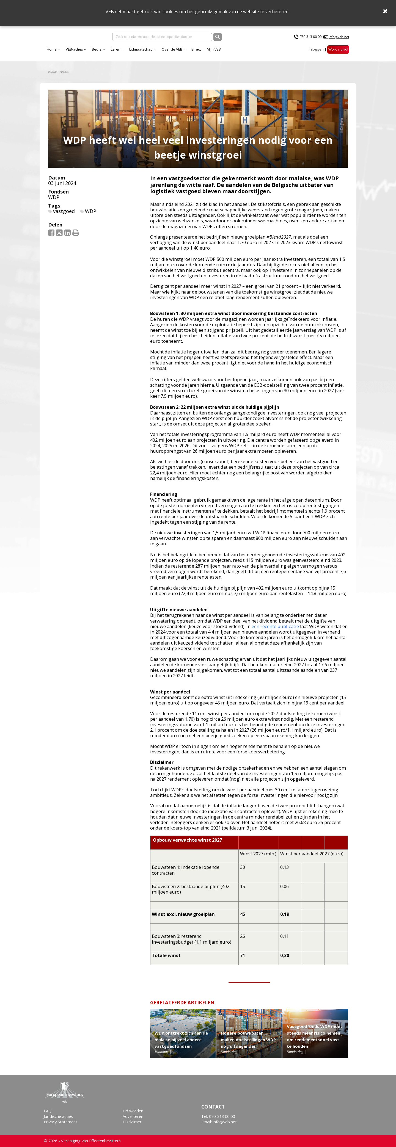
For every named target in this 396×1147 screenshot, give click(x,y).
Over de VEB (220, 51)
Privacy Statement (60, 1121)
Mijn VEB (262, 51)
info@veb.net (339, 38)
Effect (244, 51)
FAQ (47, 1110)
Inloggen (316, 51)
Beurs (145, 51)
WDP (53, 201)
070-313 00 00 (310, 38)
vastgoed (64, 215)
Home (100, 51)
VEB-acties (122, 51)
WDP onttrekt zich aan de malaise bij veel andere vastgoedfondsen (181, 1043)
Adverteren (133, 1116)
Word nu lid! (338, 51)
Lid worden (133, 1110)
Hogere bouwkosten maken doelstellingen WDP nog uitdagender (248, 1043)
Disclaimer (132, 1121)
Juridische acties (58, 1116)
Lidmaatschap (189, 51)
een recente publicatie (275, 630)
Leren (164, 51)
